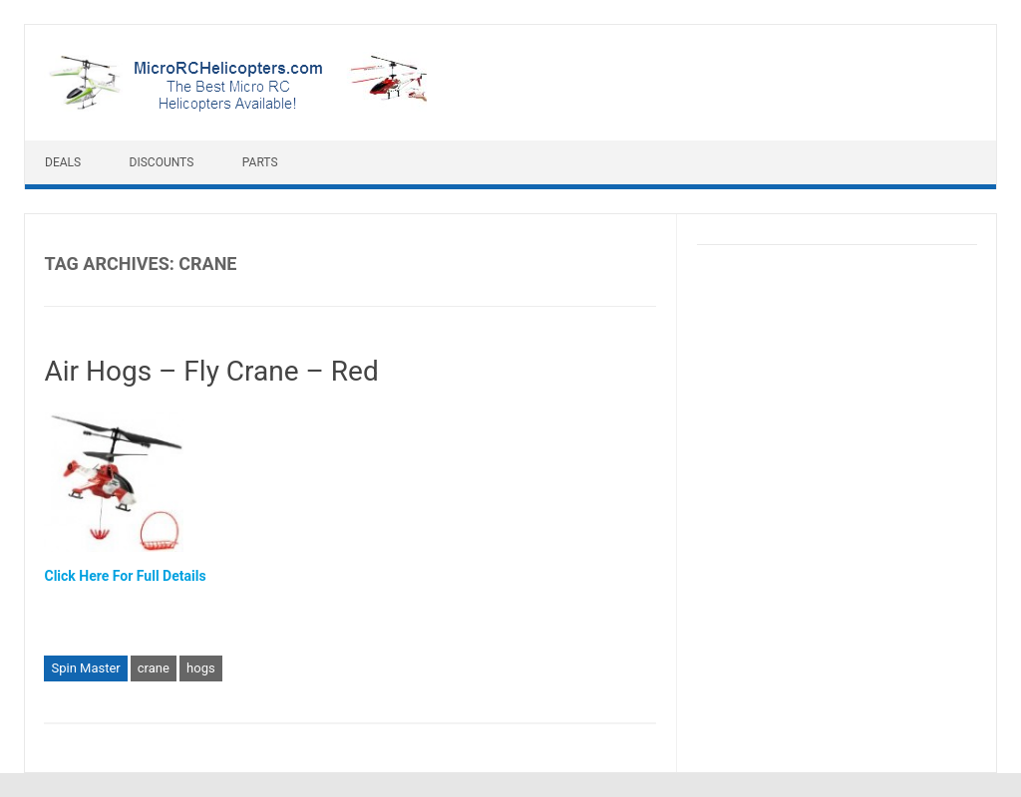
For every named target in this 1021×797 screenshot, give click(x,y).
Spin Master (85, 668)
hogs (200, 668)
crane (154, 668)
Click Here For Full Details (124, 576)
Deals (63, 162)
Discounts (162, 162)
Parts (260, 162)
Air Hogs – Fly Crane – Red (211, 371)
